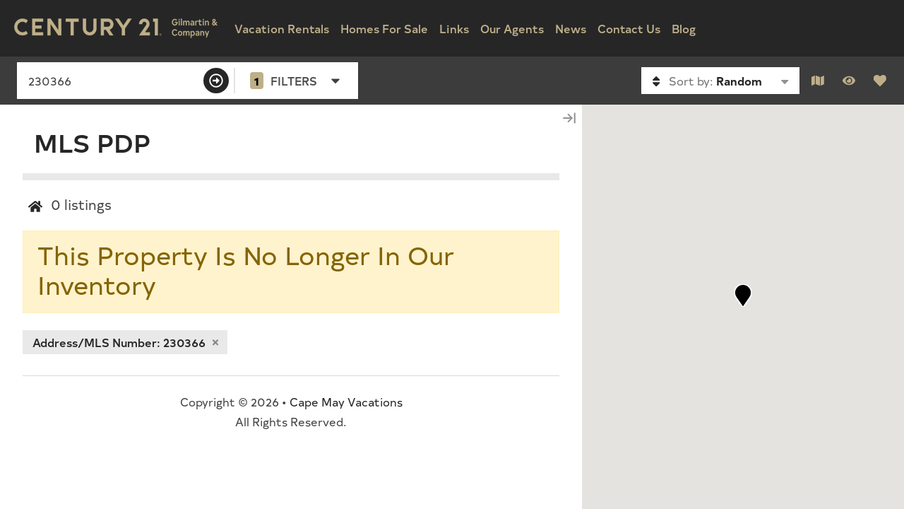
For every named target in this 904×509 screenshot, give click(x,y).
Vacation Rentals (281, 28)
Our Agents (512, 28)
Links (454, 28)
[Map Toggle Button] (818, 80)
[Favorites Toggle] (880, 80)
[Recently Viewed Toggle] (849, 80)
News (570, 28)
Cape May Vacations (346, 401)
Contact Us (628, 28)
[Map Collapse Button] (569, 118)
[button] (743, 295)
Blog (684, 28)
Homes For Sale (384, 28)
